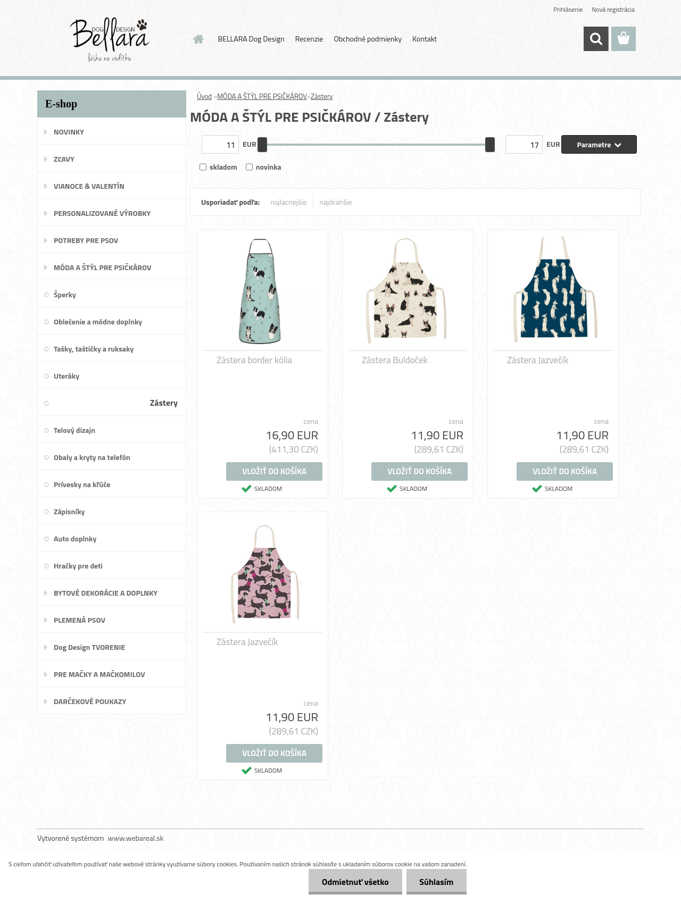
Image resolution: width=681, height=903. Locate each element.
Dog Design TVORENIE (89, 647)
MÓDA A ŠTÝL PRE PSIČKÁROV (102, 267)
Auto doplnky (75, 538)
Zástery (164, 402)
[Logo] (110, 39)
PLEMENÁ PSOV (79, 619)
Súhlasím (436, 881)
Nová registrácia (613, 9)
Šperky (65, 294)
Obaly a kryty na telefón (92, 457)
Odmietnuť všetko (354, 881)
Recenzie (309, 38)
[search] (596, 39)
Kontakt (424, 38)
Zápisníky (69, 511)
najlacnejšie (288, 201)
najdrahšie (336, 201)
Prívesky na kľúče (82, 484)
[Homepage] (198, 39)
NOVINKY (69, 131)
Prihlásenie (568, 9)
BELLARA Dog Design (251, 38)
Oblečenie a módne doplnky (98, 321)
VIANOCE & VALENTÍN (89, 185)
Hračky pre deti (78, 565)
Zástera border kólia (254, 360)
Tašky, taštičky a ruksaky (94, 348)
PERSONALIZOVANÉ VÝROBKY (102, 213)
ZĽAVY (64, 158)
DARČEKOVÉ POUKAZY (90, 701)
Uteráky (66, 375)
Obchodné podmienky (368, 38)
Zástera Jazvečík (537, 360)
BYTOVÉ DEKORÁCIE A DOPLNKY (105, 592)
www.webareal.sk (136, 837)
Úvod (204, 96)
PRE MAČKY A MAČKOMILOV (99, 674)
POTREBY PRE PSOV (86, 240)
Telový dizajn (74, 430)
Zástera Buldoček (395, 360)
